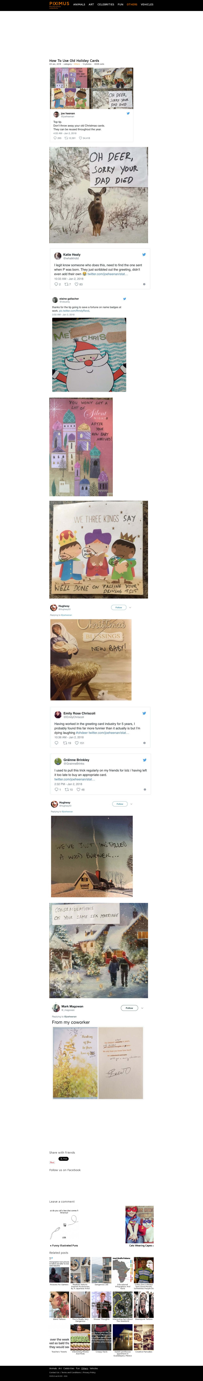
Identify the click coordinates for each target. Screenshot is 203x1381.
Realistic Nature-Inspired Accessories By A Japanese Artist (80, 1286)
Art (91, 4)
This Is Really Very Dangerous (80, 1320)
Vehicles (147, 4)
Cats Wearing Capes (140, 1245)
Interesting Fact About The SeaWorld (123, 1320)
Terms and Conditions (71, 1372)
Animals (79, 4)
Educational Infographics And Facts (122, 1286)
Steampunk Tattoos (144, 1319)
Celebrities (106, 4)
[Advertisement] (101, 35)
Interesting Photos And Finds (80, 1352)
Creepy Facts (101, 1351)
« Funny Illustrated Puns (64, 1245)
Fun (120, 4)
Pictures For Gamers (59, 1284)
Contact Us (54, 1372)
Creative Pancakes (143, 1351)
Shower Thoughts (101, 1319)
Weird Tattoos (59, 1319)
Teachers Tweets (59, 1351)
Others (132, 4)
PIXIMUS (59, 3)
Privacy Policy (89, 1372)
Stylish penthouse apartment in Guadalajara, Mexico (122, 1353)
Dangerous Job (101, 1284)
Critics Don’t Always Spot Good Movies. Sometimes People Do (144, 1286)
